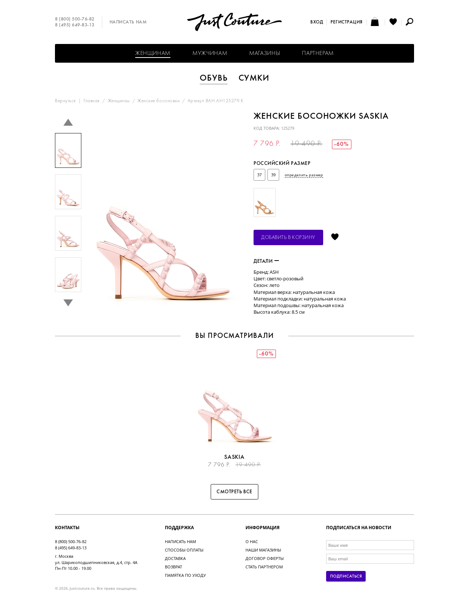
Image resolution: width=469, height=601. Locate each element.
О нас (251, 541)
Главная (92, 101)
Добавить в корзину (288, 237)
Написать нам (128, 22)
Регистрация (346, 22)
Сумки (254, 78)
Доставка (175, 558)
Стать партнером (264, 566)
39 (273, 174)
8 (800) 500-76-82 (75, 19)
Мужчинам (209, 53)
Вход (316, 22)
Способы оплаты (184, 550)
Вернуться (65, 101)
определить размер (304, 174)
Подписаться (346, 576)
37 (259, 174)
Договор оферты (264, 558)
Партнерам (318, 53)
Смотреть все (234, 492)
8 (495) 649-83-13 (75, 25)
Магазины (264, 53)
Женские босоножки (158, 101)
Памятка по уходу (185, 575)
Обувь (214, 78)
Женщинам (152, 53)
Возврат (173, 566)
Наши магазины (263, 550)
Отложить (334, 237)
